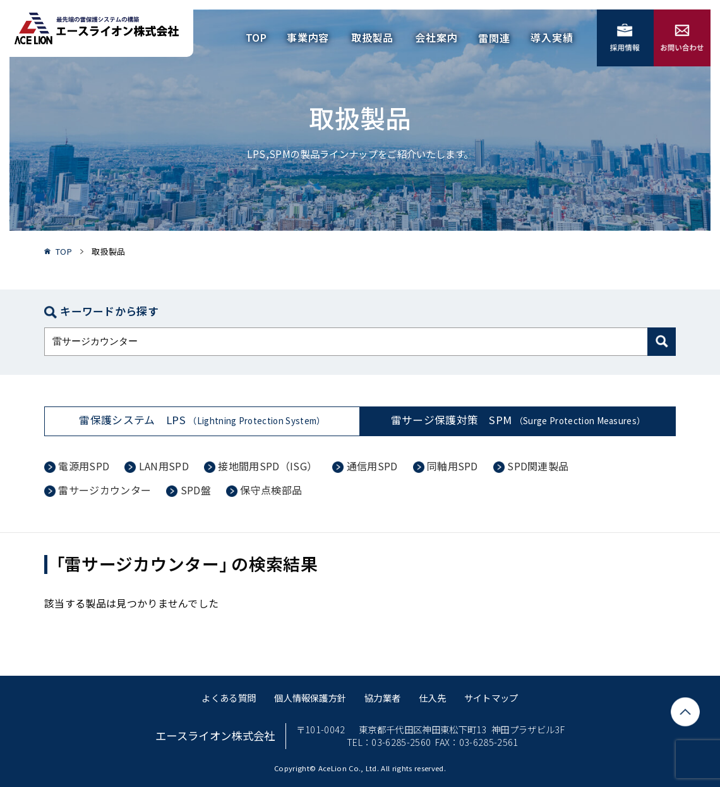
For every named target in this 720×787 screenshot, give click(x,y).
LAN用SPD (164, 465)
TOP (256, 37)
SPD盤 (196, 489)
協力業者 (382, 697)
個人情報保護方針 (310, 697)
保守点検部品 (271, 489)
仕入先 (432, 697)
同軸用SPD (452, 465)
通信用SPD (372, 465)
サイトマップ (491, 697)
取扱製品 (372, 37)
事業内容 (308, 37)
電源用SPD (83, 465)
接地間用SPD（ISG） (267, 465)
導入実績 (552, 37)
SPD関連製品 (537, 465)
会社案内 (436, 37)
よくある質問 (228, 697)
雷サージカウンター (104, 489)
